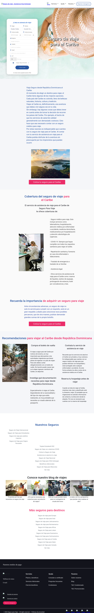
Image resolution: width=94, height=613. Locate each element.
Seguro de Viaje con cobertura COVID (47, 447)
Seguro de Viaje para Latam (47, 528)
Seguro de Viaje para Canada (47, 543)
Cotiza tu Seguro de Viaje (47, 450)
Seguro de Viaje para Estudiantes (18, 431)
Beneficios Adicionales (47, 462)
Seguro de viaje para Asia (47, 516)
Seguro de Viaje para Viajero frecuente (18, 440)
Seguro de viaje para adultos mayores (18, 435)
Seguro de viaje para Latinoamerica (47, 519)
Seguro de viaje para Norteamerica (47, 522)
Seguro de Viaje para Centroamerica (47, 534)
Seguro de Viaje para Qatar (47, 540)
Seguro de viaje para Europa (47, 514)
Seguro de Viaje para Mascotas (47, 465)
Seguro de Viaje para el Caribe (47, 537)
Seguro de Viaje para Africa (47, 525)
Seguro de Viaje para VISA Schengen (47, 459)
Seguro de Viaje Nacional (47, 456)
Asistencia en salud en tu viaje (47, 453)
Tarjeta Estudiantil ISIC (47, 444)
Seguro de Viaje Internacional (18, 428)
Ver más (47, 468)
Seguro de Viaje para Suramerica (47, 531)
